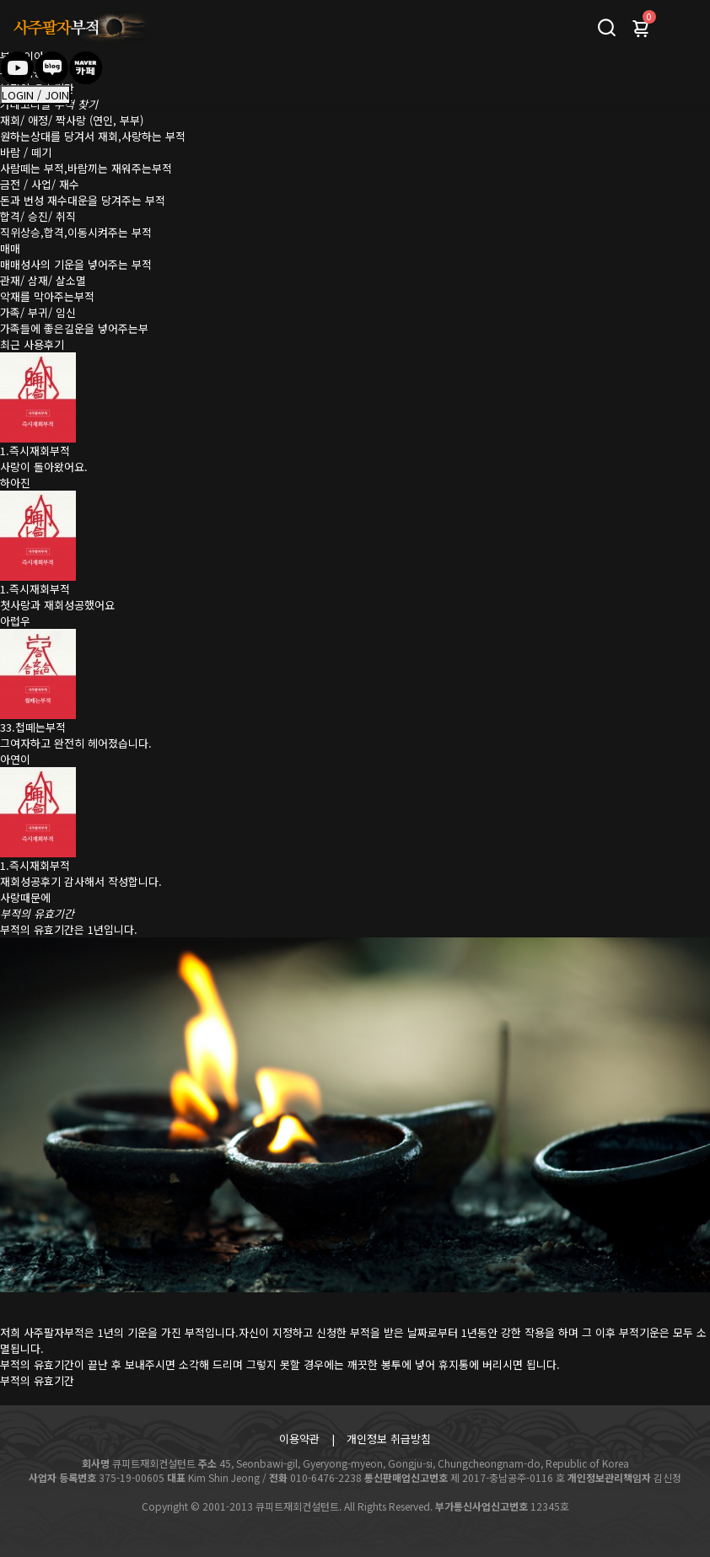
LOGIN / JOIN (35, 95)
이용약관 (299, 1439)
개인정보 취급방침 (389, 1439)
